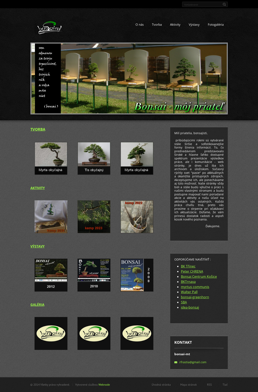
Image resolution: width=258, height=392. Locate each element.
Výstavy (194, 24)
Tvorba (157, 24)
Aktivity (175, 24)
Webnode (104, 384)
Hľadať (224, 4)
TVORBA (37, 129)
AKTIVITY (37, 188)
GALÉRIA (37, 304)
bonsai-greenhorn (195, 297)
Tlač (225, 384)
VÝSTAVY (37, 246)
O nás (139, 24)
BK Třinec (188, 266)
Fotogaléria (216, 24)
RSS (209, 384)
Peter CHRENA (192, 271)
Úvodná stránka (161, 384)
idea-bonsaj (190, 307)
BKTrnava (188, 281)
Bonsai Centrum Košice (199, 276)
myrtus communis (195, 287)
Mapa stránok (188, 384)
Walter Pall (189, 292)
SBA (184, 302)
